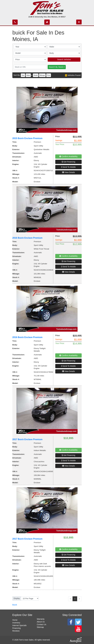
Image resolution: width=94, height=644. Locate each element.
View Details (68, 172)
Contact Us (41, 624)
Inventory (16, 623)
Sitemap (40, 627)
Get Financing (68, 162)
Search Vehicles (64, 59)
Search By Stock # (57, 67)
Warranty (40, 619)
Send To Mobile (68, 167)
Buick (14, 605)
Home (14, 620)
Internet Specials (19, 625)
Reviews (16, 631)
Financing (16, 628)
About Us (41, 622)
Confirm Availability (68, 156)
